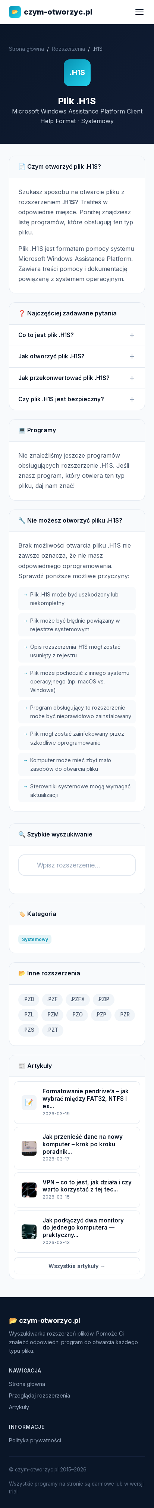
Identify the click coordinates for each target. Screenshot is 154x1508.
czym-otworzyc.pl (50, 12)
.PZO (77, 1015)
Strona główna (26, 49)
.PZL (28, 1015)
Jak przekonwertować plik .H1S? (77, 378)
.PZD (28, 999)
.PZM (53, 1015)
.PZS (28, 1030)
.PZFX (78, 999)
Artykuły (19, 1407)
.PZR (124, 1015)
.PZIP (103, 999)
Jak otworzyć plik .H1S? (77, 356)
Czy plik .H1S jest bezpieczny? (77, 399)
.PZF (52, 999)
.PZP (101, 1015)
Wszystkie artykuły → (76, 1266)
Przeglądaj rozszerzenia (39, 1395)
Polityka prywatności (35, 1440)
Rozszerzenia (68, 49)
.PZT (53, 1030)
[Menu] (139, 11)
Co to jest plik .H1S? (77, 335)
